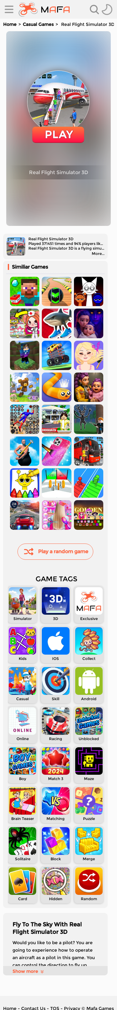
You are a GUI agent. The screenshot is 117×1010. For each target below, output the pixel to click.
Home (10, 24)
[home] (44, 9)
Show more (28, 971)
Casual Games (38, 24)
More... (98, 253)
